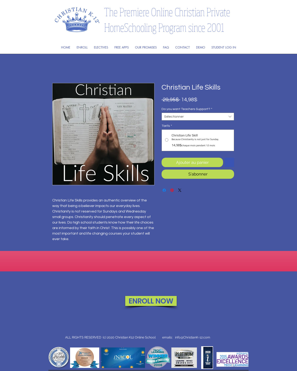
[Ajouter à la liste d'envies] (229, 162)
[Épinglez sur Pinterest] (172, 190)
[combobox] (198, 116)
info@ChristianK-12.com (192, 337)
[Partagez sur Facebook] (164, 190)
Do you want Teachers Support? (187, 109)
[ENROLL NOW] (151, 301)
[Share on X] (179, 190)
